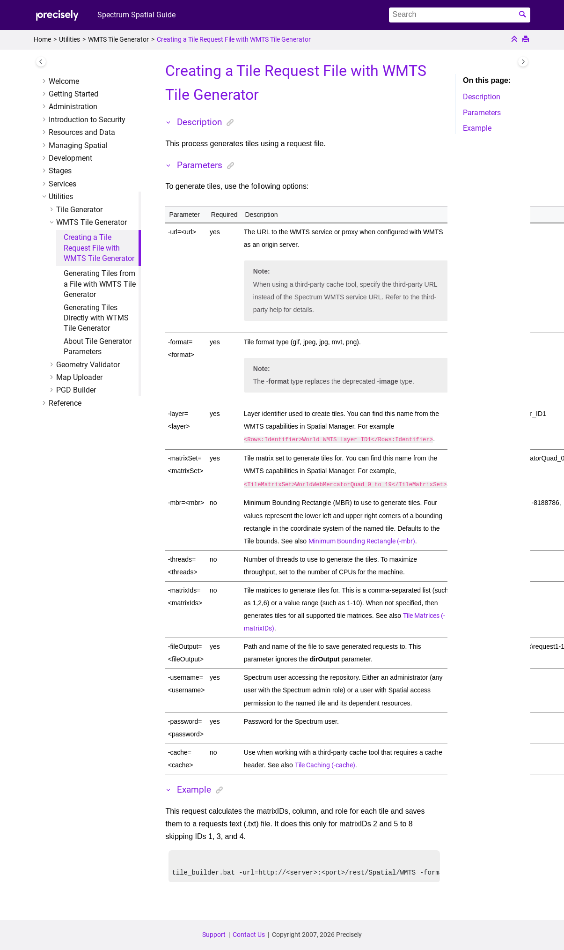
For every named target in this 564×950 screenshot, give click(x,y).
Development (70, 158)
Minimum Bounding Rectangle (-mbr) (361, 539)
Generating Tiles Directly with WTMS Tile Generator (96, 318)
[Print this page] (526, 39)
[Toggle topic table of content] (523, 62)
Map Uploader (79, 377)
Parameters (482, 112)
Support (214, 934)
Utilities (69, 40)
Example (477, 128)
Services (62, 183)
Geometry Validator (88, 364)
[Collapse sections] (515, 39)
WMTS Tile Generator (118, 40)
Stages (60, 170)
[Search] (523, 14)
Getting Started (73, 93)
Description (481, 96)
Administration (73, 106)
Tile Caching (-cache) (325, 763)
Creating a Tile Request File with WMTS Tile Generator (234, 40)
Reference (65, 403)
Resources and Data (82, 132)
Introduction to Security (87, 119)
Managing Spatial (78, 145)
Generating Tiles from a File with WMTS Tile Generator (100, 284)
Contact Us (249, 934)
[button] (45, 81)
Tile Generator (79, 209)
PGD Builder (76, 390)
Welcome (64, 81)
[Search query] (459, 14)
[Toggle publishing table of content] (41, 62)
